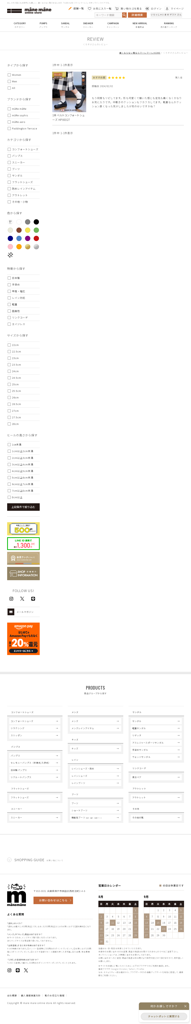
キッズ (75, 755)
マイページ (174, 8)
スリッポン (16, 738)
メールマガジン (21, 612)
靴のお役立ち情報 (55, 1008)
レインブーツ (78, 793)
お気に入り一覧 (99, 8)
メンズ (75, 724)
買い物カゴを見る (128, 8)
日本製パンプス (19, 776)
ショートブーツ (80, 823)
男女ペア (136, 783)
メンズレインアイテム (83, 731)
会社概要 (12, 1008)
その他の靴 (138, 830)
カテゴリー (19, 27)
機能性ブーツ (87, 830)
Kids (75, 744)
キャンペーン (113, 27)
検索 (124, 15)
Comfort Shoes (23, 713)
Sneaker (17, 820)
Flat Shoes (20, 796)
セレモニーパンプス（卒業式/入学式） (31, 769)
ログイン (153, 8)
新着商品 (140, 27)
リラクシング (17, 731)
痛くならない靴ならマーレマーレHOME (139, 52)
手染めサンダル (140, 753)
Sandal (138, 713)
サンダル (65, 27)
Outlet (139, 796)
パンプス (43, 27)
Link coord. (141, 773)
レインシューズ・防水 (83, 778)
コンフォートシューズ (22, 724)
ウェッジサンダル (141, 760)
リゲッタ (136, 738)
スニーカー (88, 27)
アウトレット (139, 807)
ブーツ (75, 816)
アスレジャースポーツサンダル (148, 746)
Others (138, 820)
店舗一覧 (76, 8)
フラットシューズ (20, 807)
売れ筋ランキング (169, 27)
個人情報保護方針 (31, 1008)
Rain (75, 767)
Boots (77, 805)
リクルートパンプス (21, 783)
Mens (75, 713)
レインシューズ (79, 785)
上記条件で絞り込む (23, 507)
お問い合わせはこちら (53, 914)
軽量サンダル (139, 731)
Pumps (16, 751)
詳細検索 (137, 15)
